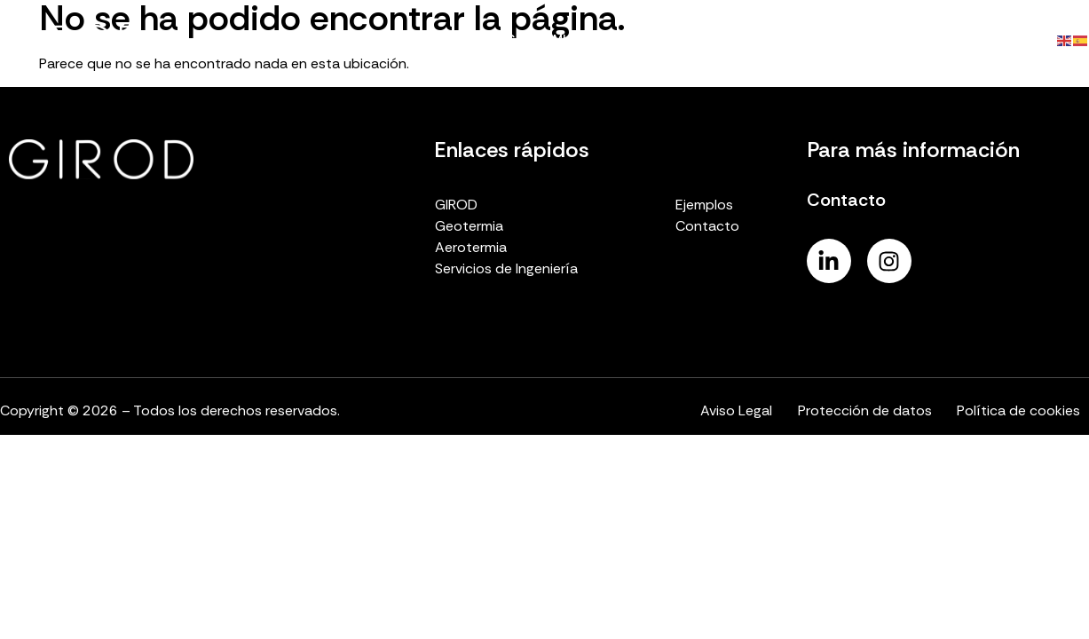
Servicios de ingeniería (775, 39)
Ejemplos (904, 39)
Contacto (996, 39)
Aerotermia (639, 39)
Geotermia (539, 39)
